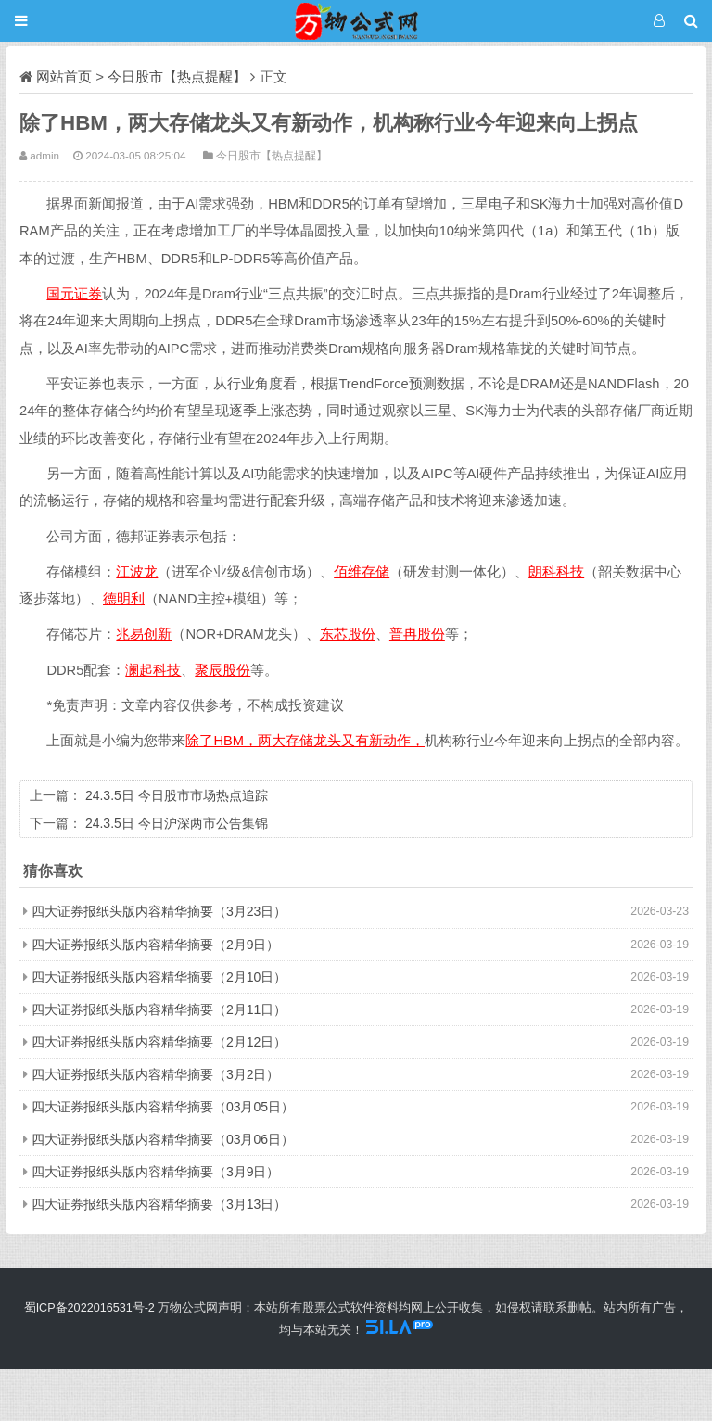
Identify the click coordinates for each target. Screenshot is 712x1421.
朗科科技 (556, 572)
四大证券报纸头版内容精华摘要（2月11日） (159, 1009)
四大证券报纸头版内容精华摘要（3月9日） (156, 1171)
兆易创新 (144, 634)
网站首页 (64, 76)
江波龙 (137, 572)
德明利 (124, 598)
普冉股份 (417, 634)
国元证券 (74, 293)
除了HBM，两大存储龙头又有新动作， (305, 740)
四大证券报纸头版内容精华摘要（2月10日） (159, 977)
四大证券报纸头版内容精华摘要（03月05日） (163, 1106)
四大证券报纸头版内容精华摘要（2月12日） (159, 1041)
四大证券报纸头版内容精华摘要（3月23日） (159, 911)
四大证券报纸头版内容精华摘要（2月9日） (156, 944)
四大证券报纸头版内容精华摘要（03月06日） (163, 1139)
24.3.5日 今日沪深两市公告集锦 (176, 823)
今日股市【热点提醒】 (177, 76)
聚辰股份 (222, 670)
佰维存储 (361, 572)
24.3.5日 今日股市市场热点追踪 (176, 795)
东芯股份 (347, 634)
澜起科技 (153, 670)
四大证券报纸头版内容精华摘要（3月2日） (156, 1074)
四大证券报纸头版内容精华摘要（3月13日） (159, 1204)
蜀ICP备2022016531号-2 (89, 1307)
